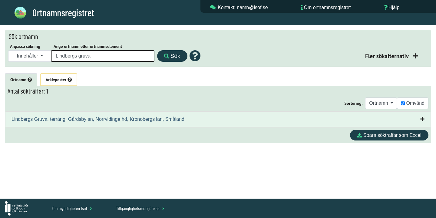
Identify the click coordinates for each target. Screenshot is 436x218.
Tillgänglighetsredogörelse (140, 208)
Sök (172, 56)
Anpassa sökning (25, 46)
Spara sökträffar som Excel (389, 135)
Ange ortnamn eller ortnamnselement (88, 46)
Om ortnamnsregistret (327, 7)
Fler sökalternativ (387, 56)
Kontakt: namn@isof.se (243, 7)
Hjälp (393, 7)
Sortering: (354, 103)
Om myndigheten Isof (72, 208)
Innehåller (28, 55)
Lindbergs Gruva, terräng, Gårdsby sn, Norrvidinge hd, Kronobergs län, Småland (98, 119)
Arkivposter (59, 79)
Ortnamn (21, 79)
